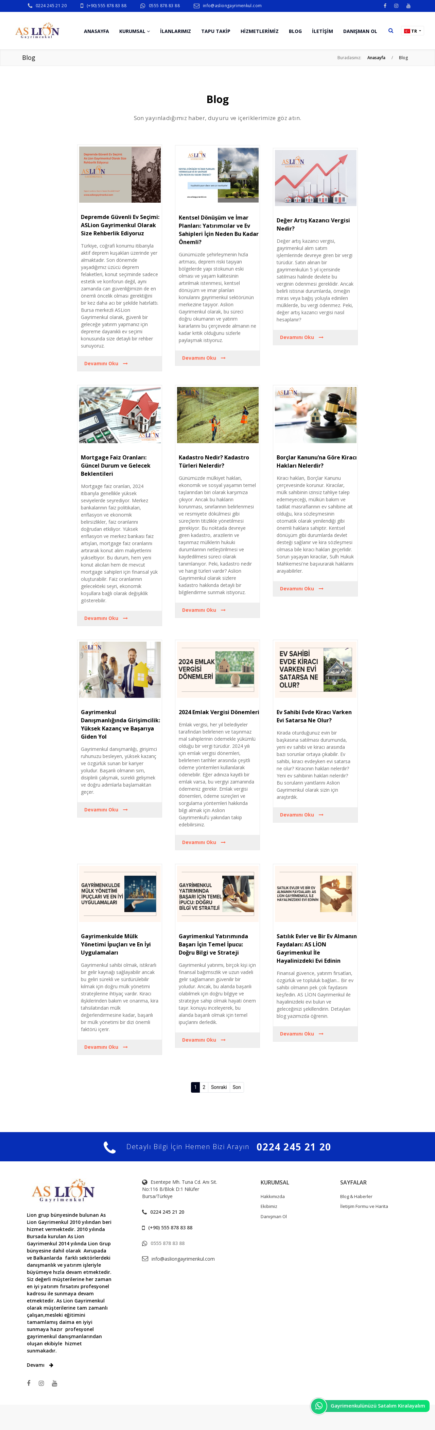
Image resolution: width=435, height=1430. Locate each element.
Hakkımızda (273, 1196)
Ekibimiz (269, 1206)
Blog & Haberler (356, 1196)
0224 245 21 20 (51, 6)
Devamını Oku (106, 375)
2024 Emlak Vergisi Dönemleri (219, 712)
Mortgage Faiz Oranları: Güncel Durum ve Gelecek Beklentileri (116, 465)
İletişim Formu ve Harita (364, 1206)
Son (237, 1087)
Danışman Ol (274, 1216)
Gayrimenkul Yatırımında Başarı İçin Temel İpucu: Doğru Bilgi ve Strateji (213, 944)
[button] (390, 30)
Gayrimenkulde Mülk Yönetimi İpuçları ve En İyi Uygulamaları (116, 944)
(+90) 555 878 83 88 (106, 6)
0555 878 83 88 (164, 6)
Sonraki (219, 1087)
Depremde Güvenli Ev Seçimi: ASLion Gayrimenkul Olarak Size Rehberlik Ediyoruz (120, 237)
